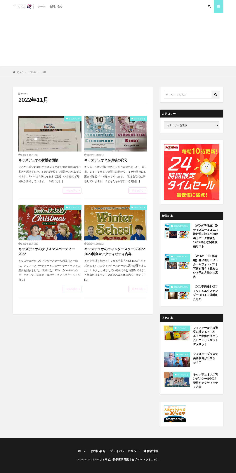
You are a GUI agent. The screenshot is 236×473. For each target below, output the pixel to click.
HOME (19, 72)
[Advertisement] (118, 41)
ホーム (41, 6)
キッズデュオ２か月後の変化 (105, 160)
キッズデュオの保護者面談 (38, 160)
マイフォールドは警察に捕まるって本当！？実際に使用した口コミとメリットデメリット (205, 336)
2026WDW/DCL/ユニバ (179, 227)
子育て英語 (183, 354)
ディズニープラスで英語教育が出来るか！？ (205, 358)
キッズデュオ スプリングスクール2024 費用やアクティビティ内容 (205, 381)
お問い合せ (56, 6)
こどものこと (182, 328)
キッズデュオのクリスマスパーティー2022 (46, 251)
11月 (43, 72)
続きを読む (72, 190)
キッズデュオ (74, 119)
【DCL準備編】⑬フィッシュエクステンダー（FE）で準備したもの (205, 293)
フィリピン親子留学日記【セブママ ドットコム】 (129, 459)
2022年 (32, 72)
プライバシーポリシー (124, 451)
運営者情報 (151, 451)
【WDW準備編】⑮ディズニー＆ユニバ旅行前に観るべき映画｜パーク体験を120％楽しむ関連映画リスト (205, 236)
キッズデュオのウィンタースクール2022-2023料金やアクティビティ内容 (115, 251)
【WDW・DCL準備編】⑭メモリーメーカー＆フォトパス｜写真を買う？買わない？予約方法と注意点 (205, 266)
